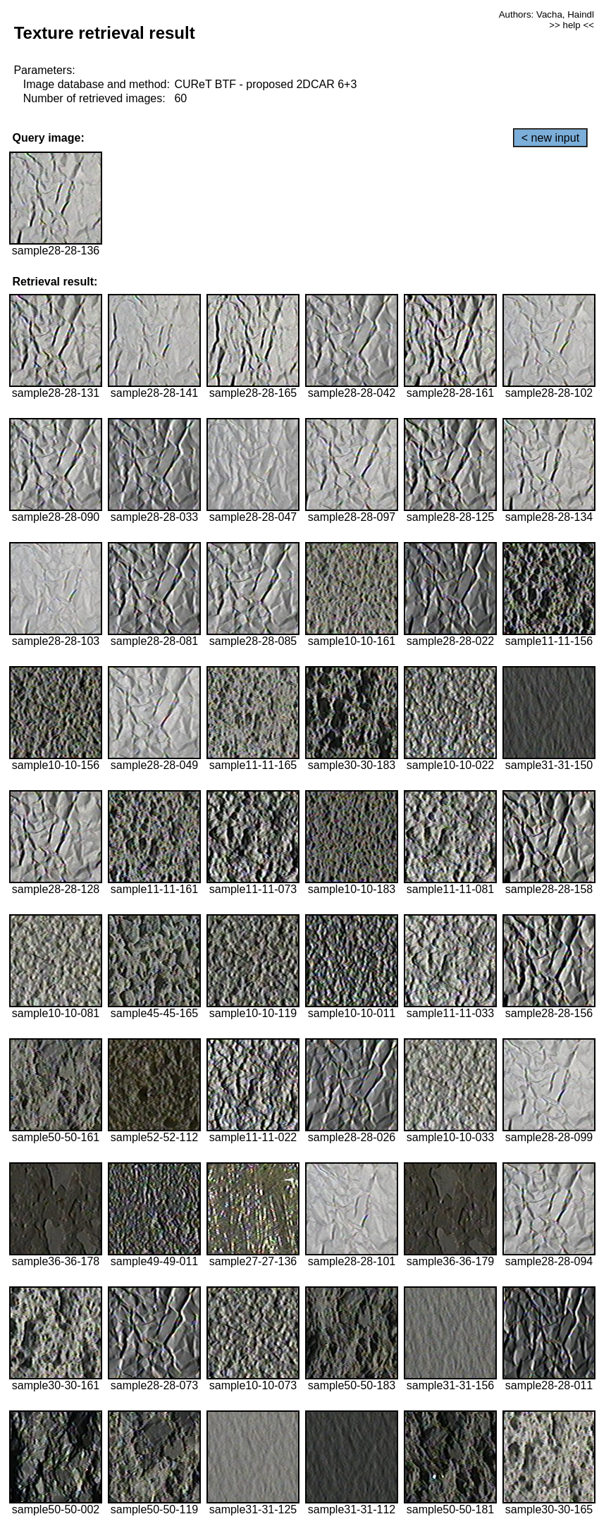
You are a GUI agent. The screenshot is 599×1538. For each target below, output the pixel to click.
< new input (550, 138)
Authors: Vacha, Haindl (546, 14)
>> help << (571, 25)
